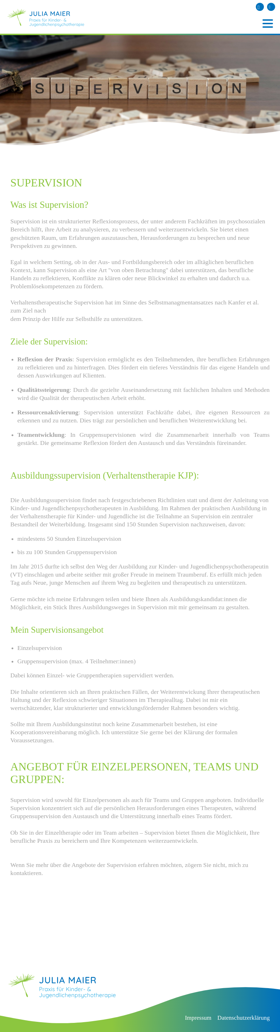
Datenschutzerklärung (243, 1017)
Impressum (198, 1017)
